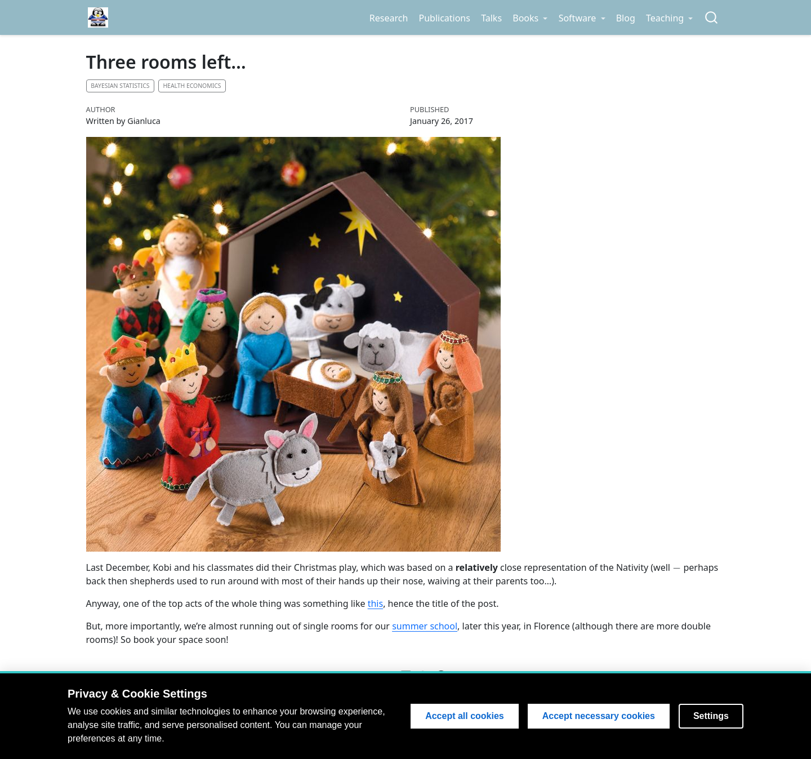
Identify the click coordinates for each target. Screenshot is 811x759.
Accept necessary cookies (598, 716)
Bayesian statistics (120, 86)
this (375, 603)
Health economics (192, 86)
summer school (424, 626)
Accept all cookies (464, 716)
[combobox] (712, 18)
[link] (530, 18)
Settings (711, 716)
